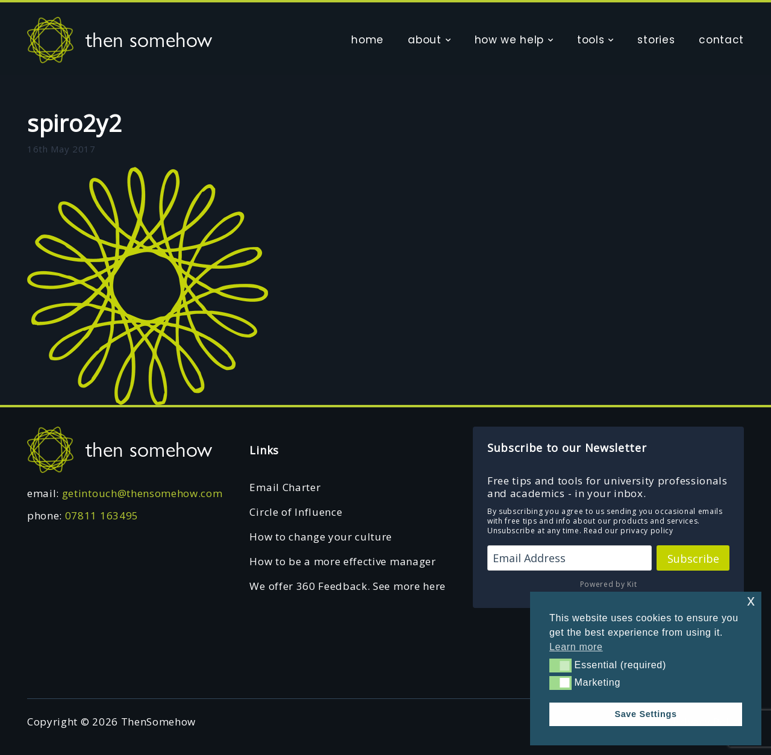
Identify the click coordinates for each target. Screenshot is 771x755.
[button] (560, 665)
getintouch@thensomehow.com (142, 493)
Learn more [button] (576, 647)
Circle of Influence (295, 512)
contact (721, 40)
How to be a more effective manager (342, 561)
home (367, 40)
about (424, 40)
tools (590, 40)
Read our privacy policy (628, 530)
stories (656, 40)
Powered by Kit (608, 584)
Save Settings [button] (645, 714)
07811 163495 (102, 515)
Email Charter (284, 487)
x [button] (751, 600)
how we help (509, 40)
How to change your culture (320, 537)
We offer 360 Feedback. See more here (347, 586)
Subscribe (693, 558)
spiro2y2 (74, 123)
